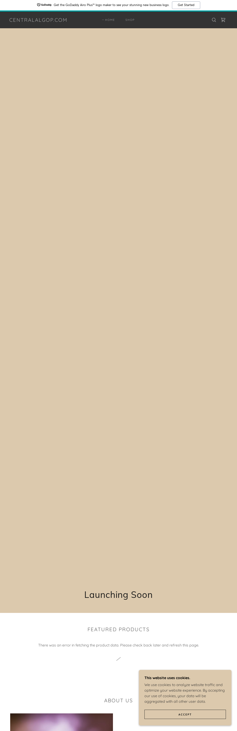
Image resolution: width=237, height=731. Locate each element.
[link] (38, 20)
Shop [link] (130, 20)
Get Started (186, 5)
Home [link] (110, 20)
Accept (185, 714)
